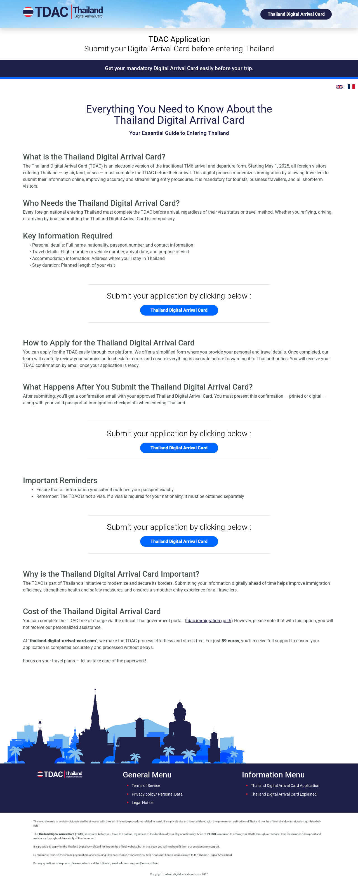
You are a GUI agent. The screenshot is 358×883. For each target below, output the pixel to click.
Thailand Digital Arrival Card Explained (284, 794)
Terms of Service (146, 785)
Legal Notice (142, 802)
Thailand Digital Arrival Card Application (285, 785)
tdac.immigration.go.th (208, 620)
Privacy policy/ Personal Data (157, 794)
